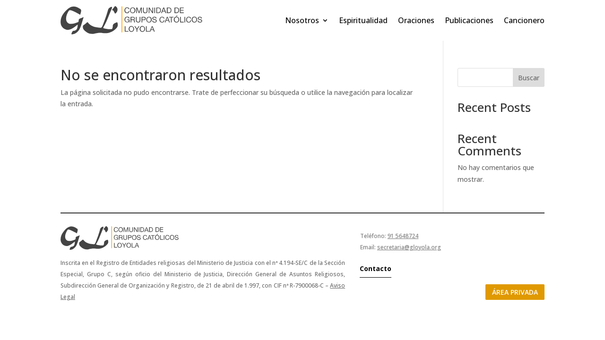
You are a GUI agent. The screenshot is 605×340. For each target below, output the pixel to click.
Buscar (528, 77)
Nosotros (302, 20)
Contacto (375, 268)
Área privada (515, 292)
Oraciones (416, 20)
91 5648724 (403, 236)
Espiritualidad (363, 20)
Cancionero (524, 20)
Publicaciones (469, 20)
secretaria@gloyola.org (409, 247)
